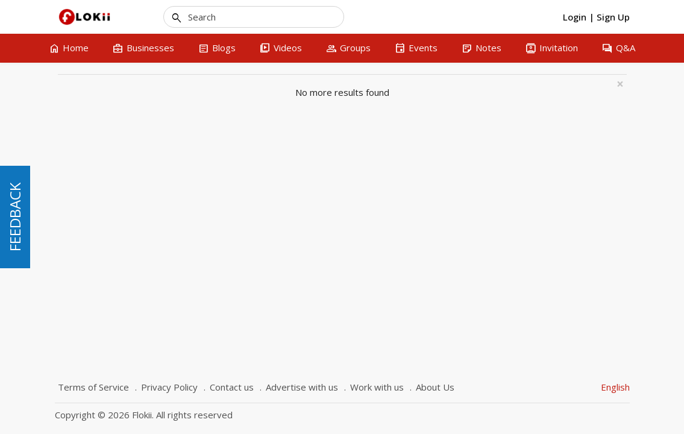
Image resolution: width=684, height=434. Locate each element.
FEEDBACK (15, 217)
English (615, 387)
